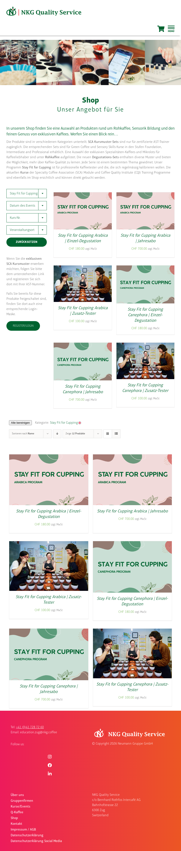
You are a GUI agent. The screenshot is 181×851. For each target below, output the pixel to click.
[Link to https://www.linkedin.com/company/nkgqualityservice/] (50, 774)
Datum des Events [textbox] (22, 205)
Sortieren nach (23, 433)
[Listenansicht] (116, 434)
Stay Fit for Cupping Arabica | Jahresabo (132, 511)
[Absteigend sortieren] (57, 433)
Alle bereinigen (20, 422)
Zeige (75, 433)
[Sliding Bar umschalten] (171, 29)
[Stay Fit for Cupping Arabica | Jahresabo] (145, 195)
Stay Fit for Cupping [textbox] (24, 193)
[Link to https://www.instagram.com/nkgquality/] (50, 757)
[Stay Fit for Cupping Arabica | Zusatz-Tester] (83, 268)
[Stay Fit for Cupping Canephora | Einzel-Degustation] (145, 268)
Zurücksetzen (26, 242)
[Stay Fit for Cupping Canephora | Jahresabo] (83, 345)
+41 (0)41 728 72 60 (30, 727)
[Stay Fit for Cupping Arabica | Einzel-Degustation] (83, 195)
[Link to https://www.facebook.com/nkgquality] (50, 765)
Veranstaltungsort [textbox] (22, 230)
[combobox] (26, 193)
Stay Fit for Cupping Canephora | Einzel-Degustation (145, 315)
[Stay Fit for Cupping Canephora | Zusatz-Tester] (145, 345)
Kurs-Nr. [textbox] (15, 218)
